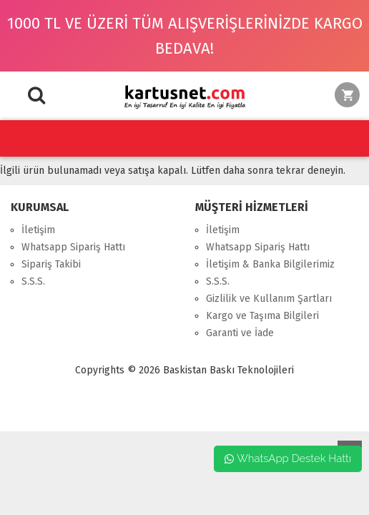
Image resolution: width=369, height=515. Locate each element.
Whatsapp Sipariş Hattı (73, 247)
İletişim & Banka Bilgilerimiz (270, 264)
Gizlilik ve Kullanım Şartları (269, 299)
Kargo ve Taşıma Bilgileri (262, 316)
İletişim (38, 230)
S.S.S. (33, 281)
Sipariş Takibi (51, 264)
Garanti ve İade (240, 333)
